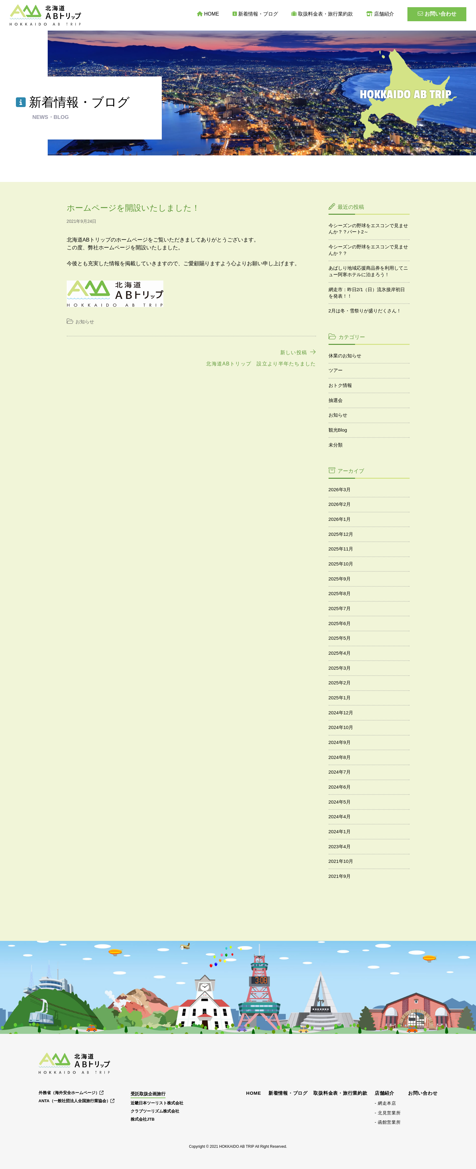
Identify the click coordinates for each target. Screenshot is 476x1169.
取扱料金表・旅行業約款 (322, 14)
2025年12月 (341, 534)
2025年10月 (341, 563)
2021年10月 (341, 861)
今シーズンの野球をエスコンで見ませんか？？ (368, 250)
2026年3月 (340, 489)
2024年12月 (341, 712)
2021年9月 (340, 876)
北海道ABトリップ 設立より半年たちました (261, 363)
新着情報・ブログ (255, 14)
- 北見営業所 (388, 1112)
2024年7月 (340, 772)
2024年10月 (341, 727)
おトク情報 (340, 385)
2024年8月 (340, 757)
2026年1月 (340, 519)
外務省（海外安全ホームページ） (71, 1092)
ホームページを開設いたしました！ (133, 208)
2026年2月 (340, 504)
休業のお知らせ (345, 355)
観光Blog (338, 430)
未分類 (336, 445)
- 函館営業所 (388, 1122)
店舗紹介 (380, 14)
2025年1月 (340, 697)
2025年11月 (341, 548)
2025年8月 (340, 593)
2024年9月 (340, 742)
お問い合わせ (437, 14)
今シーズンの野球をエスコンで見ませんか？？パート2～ (368, 229)
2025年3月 (340, 668)
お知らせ (84, 321)
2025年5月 (340, 638)
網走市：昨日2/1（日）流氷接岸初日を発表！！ (367, 293)
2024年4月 (340, 816)
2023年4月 (340, 846)
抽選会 (336, 400)
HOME (208, 14)
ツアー (336, 370)
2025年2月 (340, 682)
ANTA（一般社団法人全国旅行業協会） (76, 1100)
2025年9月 (340, 578)
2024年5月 (340, 802)
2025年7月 (340, 608)
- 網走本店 (385, 1103)
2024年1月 (340, 831)
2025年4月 (340, 653)
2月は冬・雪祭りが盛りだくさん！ (365, 310)
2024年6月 (340, 787)
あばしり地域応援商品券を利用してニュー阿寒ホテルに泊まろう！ (368, 271)
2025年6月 (340, 623)
